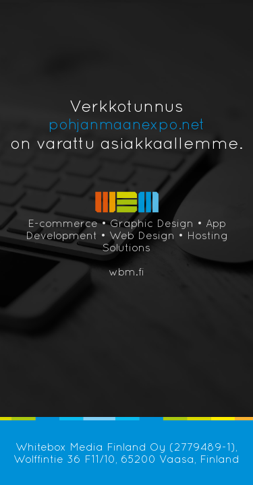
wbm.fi (126, 271)
